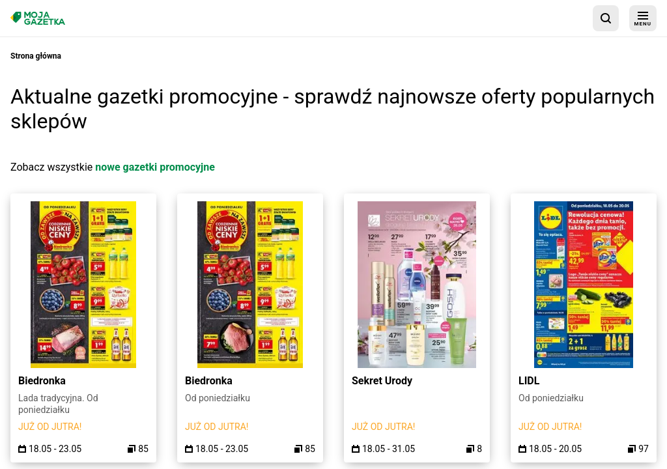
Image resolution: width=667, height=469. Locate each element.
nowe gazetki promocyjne (155, 167)
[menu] (643, 18)
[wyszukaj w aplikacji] (606, 18)
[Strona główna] (37, 18)
